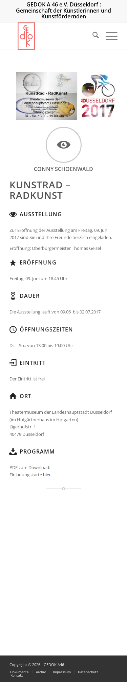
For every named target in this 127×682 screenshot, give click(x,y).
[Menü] (108, 36)
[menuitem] (92, 36)
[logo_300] (52, 36)
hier (47, 475)
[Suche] (92, 36)
